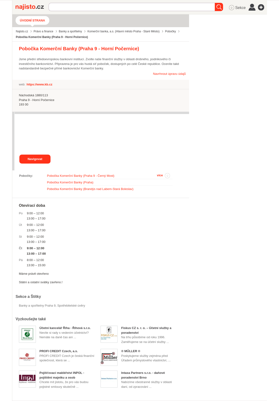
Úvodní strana (32, 20)
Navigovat (35, 159)
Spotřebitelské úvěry (71, 305)
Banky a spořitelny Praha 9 (37, 305)
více (160, 175)
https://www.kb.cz (39, 84)
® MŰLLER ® (130, 351)
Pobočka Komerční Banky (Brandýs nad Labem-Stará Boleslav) (90, 189)
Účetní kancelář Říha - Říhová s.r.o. (65, 328)
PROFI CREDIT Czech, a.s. (58, 351)
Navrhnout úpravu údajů (169, 74)
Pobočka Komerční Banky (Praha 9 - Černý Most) (80, 175)
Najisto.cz (32, 7)
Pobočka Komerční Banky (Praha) (70, 182)
